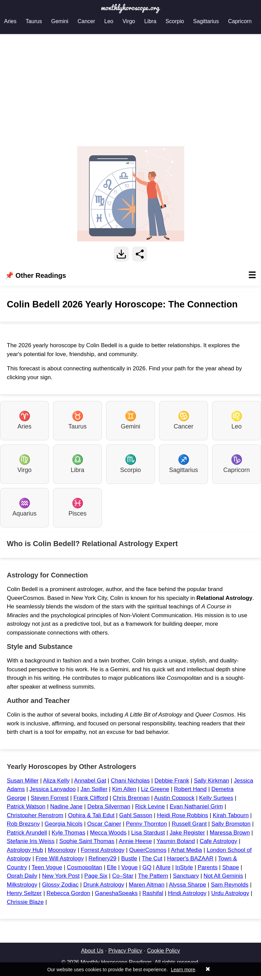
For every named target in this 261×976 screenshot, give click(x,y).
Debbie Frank (171, 780)
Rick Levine (150, 806)
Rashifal (152, 893)
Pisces (77, 507)
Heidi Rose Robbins (182, 815)
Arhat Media (186, 850)
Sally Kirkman (211, 780)
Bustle (129, 858)
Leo (109, 21)
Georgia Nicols (64, 824)
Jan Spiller (94, 789)
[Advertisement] (130, 90)
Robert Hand (190, 789)
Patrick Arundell (27, 832)
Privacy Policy (125, 951)
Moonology (62, 850)
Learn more (183, 969)
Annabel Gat (90, 780)
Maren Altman (146, 884)
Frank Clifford (90, 798)
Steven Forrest (50, 798)
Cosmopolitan (84, 867)
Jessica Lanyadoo (53, 789)
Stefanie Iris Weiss (30, 841)
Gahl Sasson (135, 815)
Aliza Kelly (56, 780)
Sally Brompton (230, 824)
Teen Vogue (47, 867)
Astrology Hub (25, 850)
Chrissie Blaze (25, 902)
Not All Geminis (223, 876)
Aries (10, 21)
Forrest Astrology (103, 850)
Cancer (86, 21)
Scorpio (175, 21)
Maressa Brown (230, 832)
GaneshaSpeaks (116, 893)
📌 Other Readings (130, 275)
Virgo (128, 21)
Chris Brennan (131, 798)
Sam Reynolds (229, 884)
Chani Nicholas (130, 780)
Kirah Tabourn (231, 815)
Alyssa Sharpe (187, 884)
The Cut (152, 858)
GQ (146, 867)
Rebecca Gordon (68, 893)
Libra (150, 21)
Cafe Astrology (218, 841)
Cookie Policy (163, 951)
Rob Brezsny (23, 824)
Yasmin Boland (175, 841)
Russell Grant (189, 824)
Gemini (59, 21)
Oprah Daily (22, 876)
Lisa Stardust (148, 832)
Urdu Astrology (230, 893)
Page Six (95, 876)
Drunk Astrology (103, 884)
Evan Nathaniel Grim (196, 806)
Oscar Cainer (104, 824)
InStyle (184, 867)
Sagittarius (206, 21)
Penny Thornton (146, 824)
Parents (208, 867)
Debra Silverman (108, 806)
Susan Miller (23, 780)
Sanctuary (186, 876)
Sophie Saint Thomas (86, 841)
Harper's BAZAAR (190, 858)
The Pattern (153, 876)
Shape (230, 867)
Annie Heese (135, 841)
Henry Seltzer (24, 893)
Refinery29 (102, 858)
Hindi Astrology (187, 893)
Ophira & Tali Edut (91, 815)
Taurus (33, 21)
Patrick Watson (26, 806)
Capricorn (239, 21)
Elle (112, 867)
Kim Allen (124, 789)
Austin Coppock (174, 798)
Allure (163, 867)
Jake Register (187, 832)
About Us (92, 951)
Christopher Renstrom (35, 815)
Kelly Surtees (216, 798)
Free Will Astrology (60, 858)
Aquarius (24, 507)
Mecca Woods (108, 832)
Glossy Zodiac (60, 884)
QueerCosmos (148, 850)
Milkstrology (22, 884)
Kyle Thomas (68, 832)
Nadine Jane (66, 806)
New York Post (61, 876)
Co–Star (122, 876)
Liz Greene (155, 789)
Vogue (129, 867)
